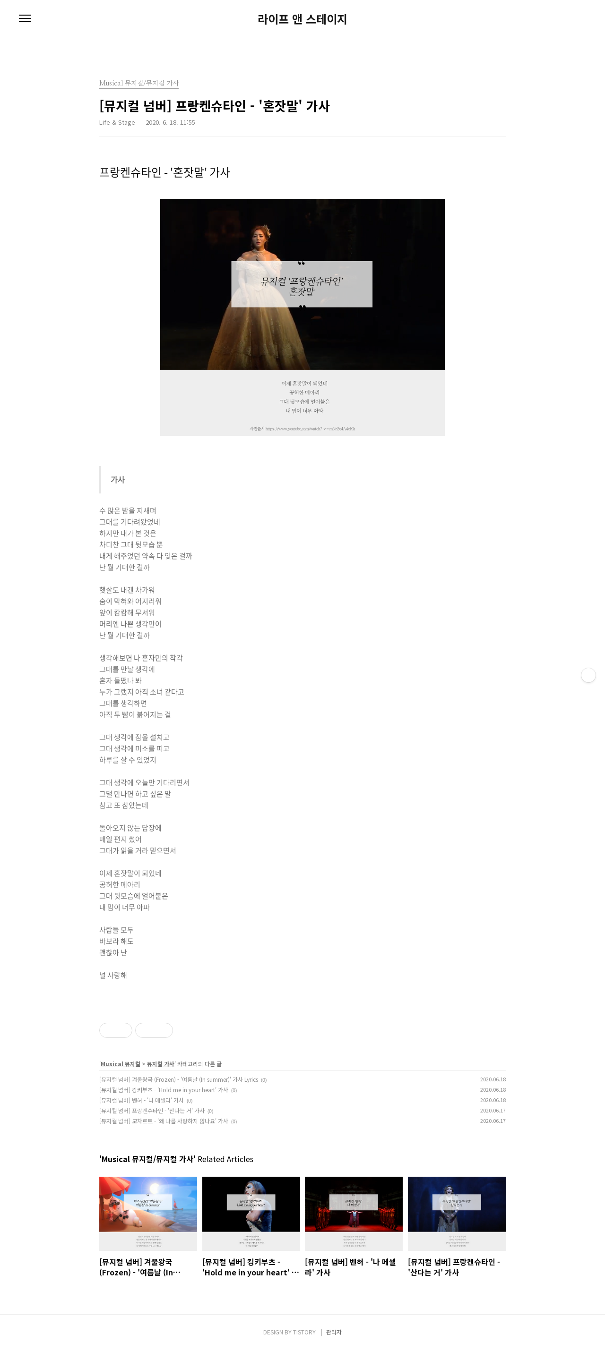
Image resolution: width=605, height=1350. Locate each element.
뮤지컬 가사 (160, 1064)
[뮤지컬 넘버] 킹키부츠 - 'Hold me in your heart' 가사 (163, 1090)
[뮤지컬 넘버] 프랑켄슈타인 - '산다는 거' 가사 (152, 1110)
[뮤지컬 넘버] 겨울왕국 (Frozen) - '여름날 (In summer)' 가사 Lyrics (178, 1079)
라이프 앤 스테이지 (302, 19)
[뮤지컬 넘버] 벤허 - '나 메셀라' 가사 (141, 1100)
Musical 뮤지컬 (120, 1064)
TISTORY (304, 1332)
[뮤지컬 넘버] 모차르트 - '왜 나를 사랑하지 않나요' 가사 (163, 1121)
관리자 (334, 1332)
